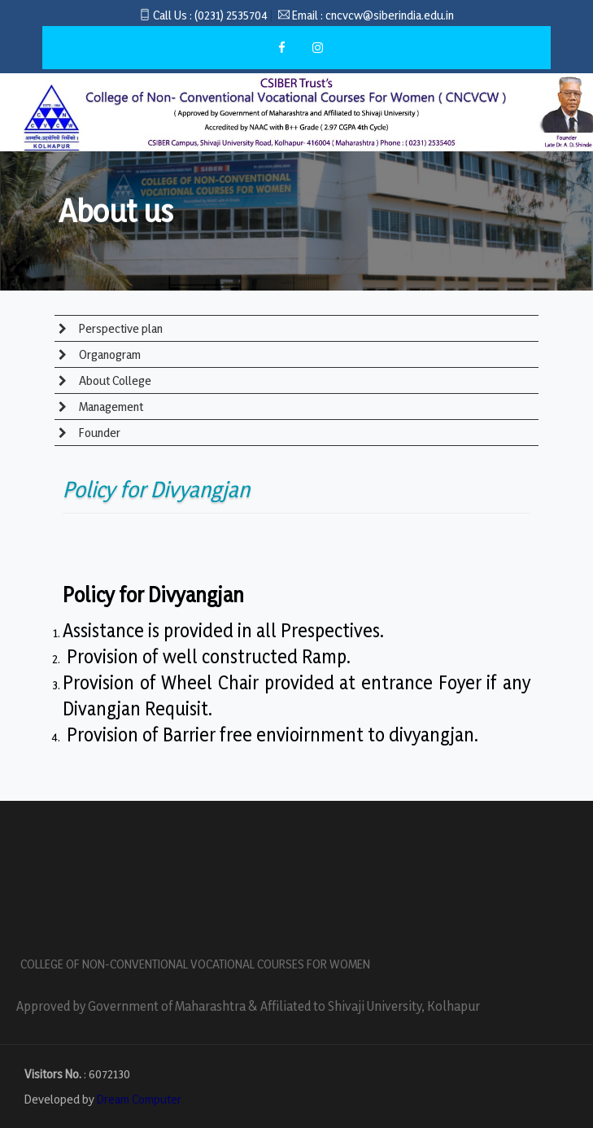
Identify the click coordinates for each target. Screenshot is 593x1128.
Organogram (108, 354)
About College (113, 380)
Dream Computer (139, 1099)
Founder (98, 432)
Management (109, 406)
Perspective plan (119, 328)
